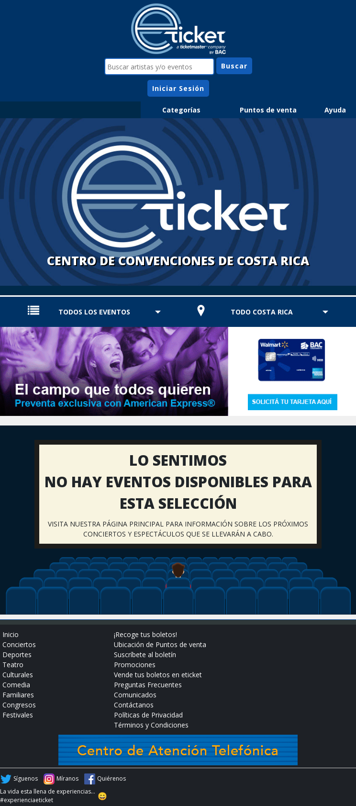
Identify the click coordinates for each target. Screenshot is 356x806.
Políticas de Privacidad (148, 714)
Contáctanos (134, 704)
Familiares (18, 694)
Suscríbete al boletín (145, 654)
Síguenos (25, 778)
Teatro (12, 664)
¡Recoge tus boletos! (145, 634)
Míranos (67, 778)
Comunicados (135, 694)
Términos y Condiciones (151, 724)
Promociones (135, 664)
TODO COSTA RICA (262, 311)
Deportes (17, 654)
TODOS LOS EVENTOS (94, 311)
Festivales (17, 714)
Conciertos (19, 644)
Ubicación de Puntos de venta (160, 644)
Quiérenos (111, 778)
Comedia (16, 684)
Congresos (19, 704)
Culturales (17, 674)
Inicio (10, 634)
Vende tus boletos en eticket (158, 674)
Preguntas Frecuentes (148, 684)
